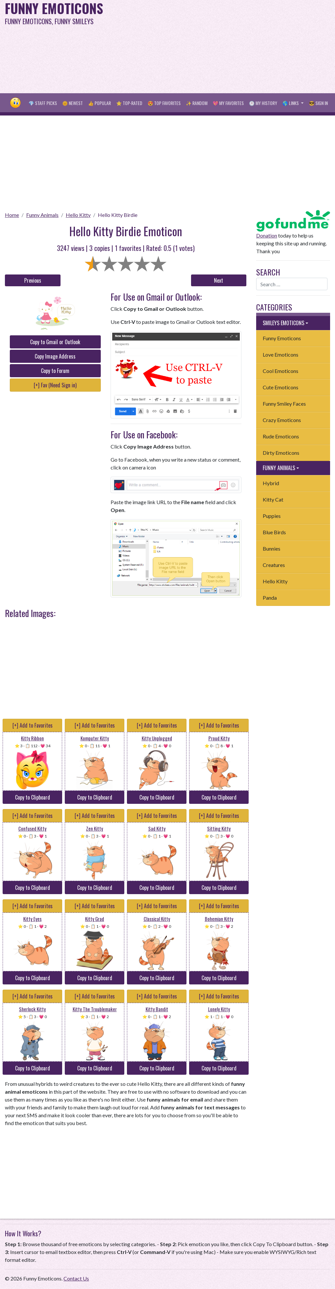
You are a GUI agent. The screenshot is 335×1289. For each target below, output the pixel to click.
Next (218, 280)
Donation (266, 235)
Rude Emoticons (281, 436)
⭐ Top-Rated (129, 102)
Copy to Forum (55, 371)
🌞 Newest (72, 102)
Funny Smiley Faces (284, 403)
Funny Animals (42, 215)
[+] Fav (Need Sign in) (55, 385)
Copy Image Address (55, 356)
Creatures (274, 565)
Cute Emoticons (280, 387)
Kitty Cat (273, 499)
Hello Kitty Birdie (117, 215)
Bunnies (271, 548)
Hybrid (271, 483)
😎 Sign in (318, 102)
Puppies (272, 516)
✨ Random (196, 102)
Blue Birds (274, 532)
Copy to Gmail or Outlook (55, 342)
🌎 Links (291, 102)
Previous (32, 280)
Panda (270, 597)
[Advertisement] (225, 46)
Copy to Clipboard (32, 797)
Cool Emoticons (280, 371)
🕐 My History (263, 102)
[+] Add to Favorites (32, 725)
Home (12, 215)
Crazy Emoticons (282, 420)
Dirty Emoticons (281, 453)
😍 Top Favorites (164, 102)
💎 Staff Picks (42, 102)
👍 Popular (99, 102)
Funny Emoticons (282, 338)
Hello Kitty (78, 215)
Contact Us (76, 1278)
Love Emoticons (280, 354)
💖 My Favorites (228, 102)
